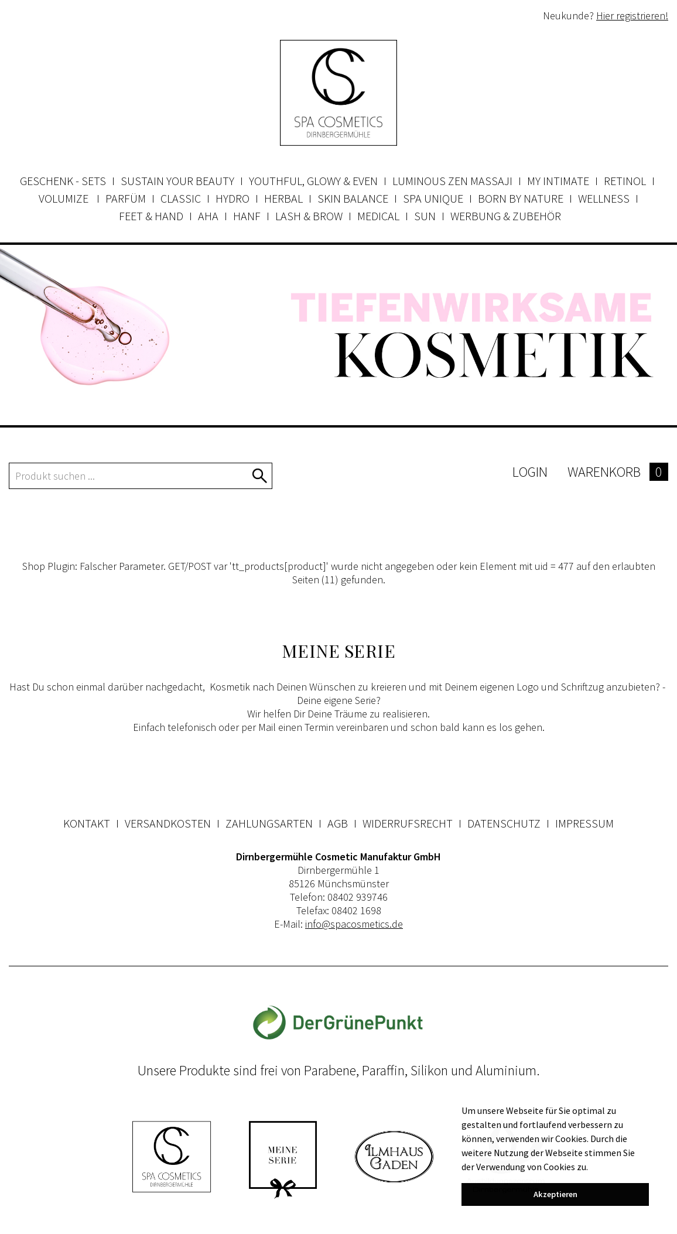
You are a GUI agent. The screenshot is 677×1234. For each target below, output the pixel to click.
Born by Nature (520, 198)
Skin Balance (352, 198)
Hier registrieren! (632, 15)
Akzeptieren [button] (555, 1194)
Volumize (65, 198)
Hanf (247, 215)
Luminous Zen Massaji (452, 180)
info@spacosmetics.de (354, 924)
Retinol (625, 180)
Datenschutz (504, 823)
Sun (425, 215)
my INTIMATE (558, 180)
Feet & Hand (151, 215)
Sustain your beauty (177, 180)
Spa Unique (433, 198)
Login (530, 472)
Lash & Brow (309, 215)
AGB (337, 823)
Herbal (283, 198)
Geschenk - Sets (63, 180)
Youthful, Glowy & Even (313, 180)
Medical (378, 215)
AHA (208, 215)
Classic (180, 198)
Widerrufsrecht (408, 823)
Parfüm (125, 198)
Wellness (604, 198)
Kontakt (86, 823)
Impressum (584, 823)
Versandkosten (168, 823)
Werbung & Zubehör (505, 215)
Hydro (232, 198)
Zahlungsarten (269, 823)
